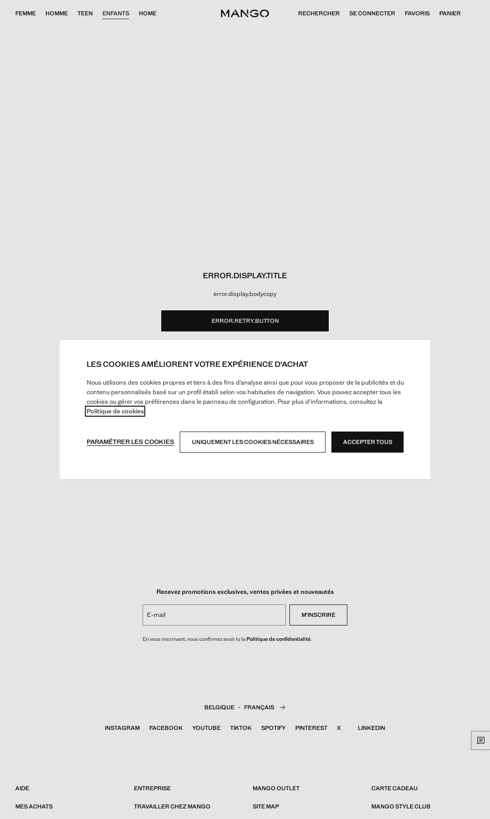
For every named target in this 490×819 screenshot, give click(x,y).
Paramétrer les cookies (130, 442)
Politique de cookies (115, 411)
